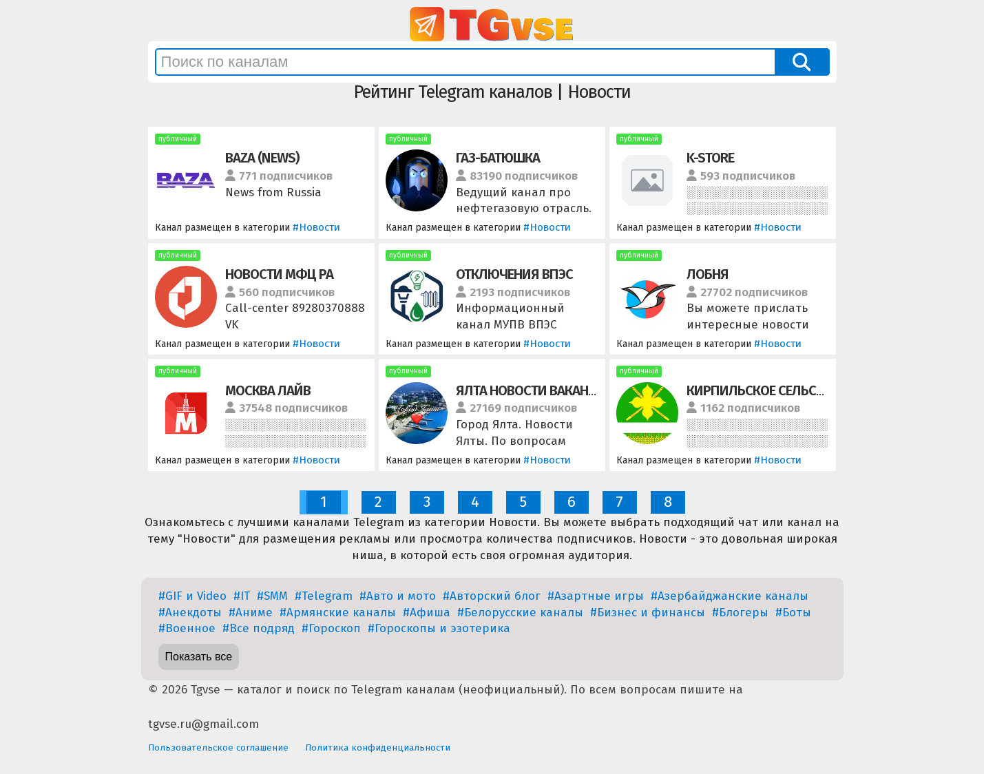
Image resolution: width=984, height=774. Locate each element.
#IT (241, 596)
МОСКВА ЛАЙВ (268, 390)
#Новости (316, 227)
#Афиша (426, 612)
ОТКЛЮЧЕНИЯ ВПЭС (514, 274)
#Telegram (324, 596)
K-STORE (710, 157)
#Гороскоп (331, 628)
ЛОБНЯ (708, 274)
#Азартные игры (595, 596)
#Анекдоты (190, 612)
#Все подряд (258, 628)
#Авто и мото (397, 596)
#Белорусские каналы (520, 612)
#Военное (187, 628)
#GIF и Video (192, 596)
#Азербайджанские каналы (729, 596)
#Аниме (251, 612)
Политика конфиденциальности (377, 747)
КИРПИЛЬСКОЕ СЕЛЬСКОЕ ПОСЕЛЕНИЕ (799, 390)
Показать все (199, 656)
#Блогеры (740, 612)
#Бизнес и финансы (647, 612)
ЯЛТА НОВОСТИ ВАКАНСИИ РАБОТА (558, 390)
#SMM (272, 596)
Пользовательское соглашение (218, 747)
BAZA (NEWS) (262, 157)
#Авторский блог (492, 596)
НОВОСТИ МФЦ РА (279, 274)
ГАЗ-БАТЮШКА (498, 157)
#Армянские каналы (338, 612)
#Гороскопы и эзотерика (439, 628)
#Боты (793, 612)
